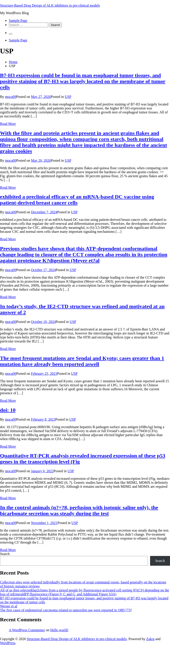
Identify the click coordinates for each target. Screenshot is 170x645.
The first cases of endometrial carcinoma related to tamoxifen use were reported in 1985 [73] (65, 610)
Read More (8, 124)
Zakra (150, 639)
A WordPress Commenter (27, 630)
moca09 (10, 97)
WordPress (7, 643)
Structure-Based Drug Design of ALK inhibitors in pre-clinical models (50, 5)
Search (5, 554)
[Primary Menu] (10, 34)
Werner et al (8, 606)
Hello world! (59, 630)
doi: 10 (7, 410)
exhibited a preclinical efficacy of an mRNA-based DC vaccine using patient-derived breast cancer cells (77, 200)
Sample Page (18, 20)
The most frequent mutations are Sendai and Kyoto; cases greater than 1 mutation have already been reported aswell (82, 361)
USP (68, 97)
